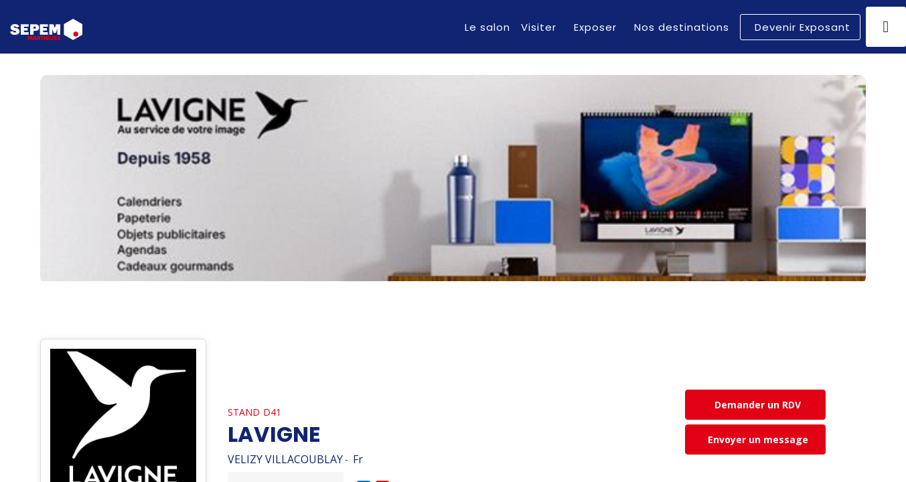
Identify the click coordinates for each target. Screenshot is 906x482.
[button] (800, 27)
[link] (487, 27)
